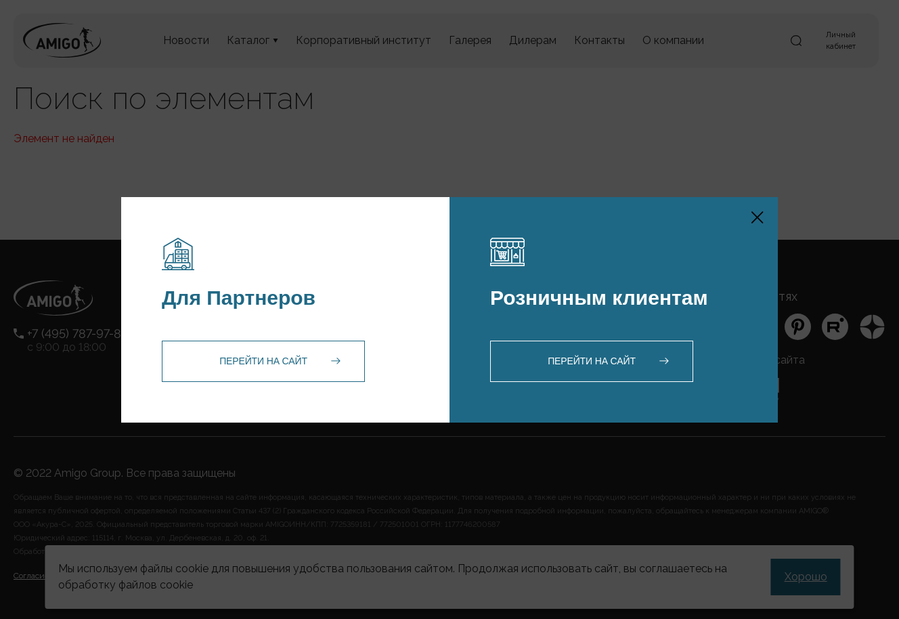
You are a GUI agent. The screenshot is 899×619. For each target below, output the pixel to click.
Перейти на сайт (263, 361)
